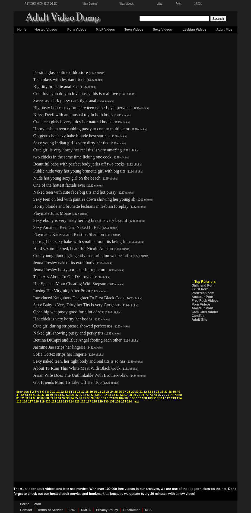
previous (22, 391)
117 (30, 401)
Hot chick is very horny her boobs (63, 319)
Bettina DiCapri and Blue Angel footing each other (77, 340)
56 (80, 395)
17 (82, 391)
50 (55, 395)
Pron (178, 3)
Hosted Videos (45, 29)
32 (145, 391)
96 (80, 398)
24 (111, 391)
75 (159, 395)
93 (67, 398)
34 (153, 391)
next (136, 401)
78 (171, 395)
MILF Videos (105, 29)
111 (161, 398)
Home (21, 29)
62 (105, 395)
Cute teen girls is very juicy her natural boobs (72, 121)
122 (59, 401)
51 (59, 395)
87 (43, 398)
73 (150, 395)
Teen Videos (134, 29)
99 (92, 398)
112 (167, 398)
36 (161, 391)
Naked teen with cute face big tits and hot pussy (75, 192)
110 (156, 398)
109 (150, 398)
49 (51, 395)
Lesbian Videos (194, 29)
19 (91, 391)
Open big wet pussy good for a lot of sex (69, 312)
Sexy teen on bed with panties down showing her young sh (84, 199)
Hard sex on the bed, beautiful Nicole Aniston (73, 248)
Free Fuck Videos (205, 301)
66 (121, 395)
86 (38, 398)
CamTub (198, 316)
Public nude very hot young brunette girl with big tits (79, 171)
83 (26, 398)
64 (113, 395)
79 (175, 395)
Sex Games (90, 3)
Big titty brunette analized (56, 86)
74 (155, 395)
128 (94, 401)
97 (84, 398)
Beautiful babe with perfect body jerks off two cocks (79, 164)
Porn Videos (76, 29)
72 (146, 395)
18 (86, 391)
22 (103, 391)
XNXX (198, 3)
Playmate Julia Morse (52, 213)
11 (57, 391)
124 (71, 401)
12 (62, 391)
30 (136, 391)
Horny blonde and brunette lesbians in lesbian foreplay (81, 206)
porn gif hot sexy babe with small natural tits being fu (79, 241)
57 (84, 395)
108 (144, 398)
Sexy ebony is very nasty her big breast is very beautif (80, 220)
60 (97, 395)
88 (47, 398)
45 (34, 395)
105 (126, 398)
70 (138, 395)
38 (170, 391)
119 (42, 401)
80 (180, 395)
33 (149, 391)
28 (128, 391)
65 (117, 395)
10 (53, 391)
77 (167, 395)
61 (101, 395)
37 (165, 391)
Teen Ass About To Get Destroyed (63, 276)
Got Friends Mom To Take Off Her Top (67, 382)
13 (66, 391)
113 (173, 398)
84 (30, 398)
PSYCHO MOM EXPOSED (41, 3)
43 (26, 395)
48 (47, 395)
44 (30, 395)
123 (65, 401)
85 (34, 398)
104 (121, 398)
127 (88, 401)
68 (130, 395)
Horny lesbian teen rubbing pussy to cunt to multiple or (81, 128)
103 (115, 398)
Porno (25, 504)
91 (59, 398)
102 (109, 398)
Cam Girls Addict (205, 312)
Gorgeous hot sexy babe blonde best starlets (71, 136)
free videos (126, 489)
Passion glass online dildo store (60, 72)
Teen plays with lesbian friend (59, 79)
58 (88, 395)
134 (129, 401)
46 (38, 395)
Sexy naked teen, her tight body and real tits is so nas (79, 361)
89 (51, 398)
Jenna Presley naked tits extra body (64, 262)
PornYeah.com (203, 293)
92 (63, 398)
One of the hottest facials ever (59, 185)
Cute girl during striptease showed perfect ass (73, 326)
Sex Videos (127, 3)
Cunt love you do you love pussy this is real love (75, 93)
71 (142, 395)
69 (134, 395)
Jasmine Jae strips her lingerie (59, 347)
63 (109, 395)
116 (24, 401)
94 (72, 398)
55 (76, 395)
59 (92, 395)
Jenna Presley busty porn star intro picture (69, 269)
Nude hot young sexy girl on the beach (67, 178)
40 (178, 391)
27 (124, 391)
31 (141, 391)
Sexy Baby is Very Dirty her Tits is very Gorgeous (77, 305)
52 (63, 395)
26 (120, 391)
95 (76, 398)
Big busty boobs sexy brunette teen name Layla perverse (83, 107)
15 (74, 391)
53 (67, 395)
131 (111, 401)
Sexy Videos (162, 29)
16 (78, 391)
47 (43, 395)
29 (132, 391)
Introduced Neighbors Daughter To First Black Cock (79, 298)
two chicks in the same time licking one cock (72, 157)
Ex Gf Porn (200, 289)
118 (36, 401)
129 (100, 401)
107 (138, 398)
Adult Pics (224, 29)
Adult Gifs (199, 320)
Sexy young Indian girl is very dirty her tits (70, 143)
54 (72, 395)
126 (82, 401)
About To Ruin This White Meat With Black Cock (76, 368)
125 (77, 401)
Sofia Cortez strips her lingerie (60, 354)
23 (107, 391)
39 (174, 391)
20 (95, 391)
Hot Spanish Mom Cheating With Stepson (69, 283)
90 (55, 398)
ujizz (159, 3)
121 (53, 401)
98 (88, 398)
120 (47, 401)
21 (99, 391)
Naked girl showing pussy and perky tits (68, 333)
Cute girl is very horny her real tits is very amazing (77, 150)
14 (70, 391)
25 (116, 391)
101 (103, 398)
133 (123, 401)
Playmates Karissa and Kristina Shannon (68, 234)
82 (22, 398)
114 (179, 398)
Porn (37, 504)
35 (157, 391)
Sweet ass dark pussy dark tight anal (64, 100)
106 (132, 398)
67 (126, 395)
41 (18, 395)
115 (18, 401)
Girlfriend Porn (203, 285)
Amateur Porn (202, 297)
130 (106, 401)
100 (97, 398)
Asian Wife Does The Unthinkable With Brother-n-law (80, 375)
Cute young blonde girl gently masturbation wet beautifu (82, 255)
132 (117, 401)
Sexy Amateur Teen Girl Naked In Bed (67, 227)
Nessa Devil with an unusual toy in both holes (73, 114)
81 (18, 398)
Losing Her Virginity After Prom (61, 290)
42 (22, 395)
